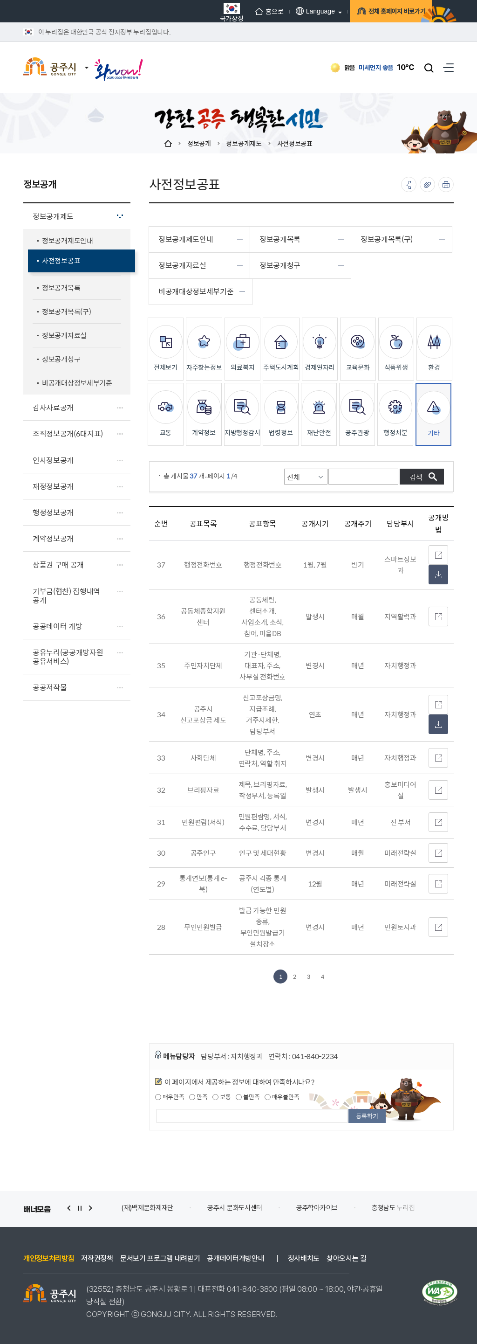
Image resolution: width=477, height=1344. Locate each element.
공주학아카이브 (317, 1208)
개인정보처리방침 (48, 1258)
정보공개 (199, 143)
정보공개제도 (243, 143)
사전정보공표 (295, 143)
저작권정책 (97, 1258)
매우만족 (169, 1097)
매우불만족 (282, 1097)
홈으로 (249, 11)
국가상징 (211, 12)
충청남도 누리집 (393, 1208)
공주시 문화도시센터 (234, 1208)
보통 (221, 1097)
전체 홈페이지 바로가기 (381, 12)
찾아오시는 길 (347, 1258)
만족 (198, 1097)
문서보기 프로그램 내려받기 (160, 1258)
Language (294, 11)
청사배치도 (304, 1258)
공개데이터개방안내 (235, 1258)
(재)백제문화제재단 (147, 1208)
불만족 (247, 1097)
